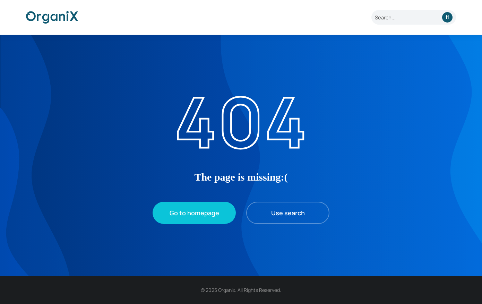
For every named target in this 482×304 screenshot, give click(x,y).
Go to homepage (194, 213)
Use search (288, 213)
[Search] (447, 17)
